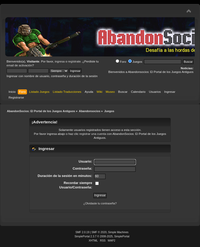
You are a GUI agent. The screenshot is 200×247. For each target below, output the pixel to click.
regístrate (74, 61)
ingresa (60, 61)
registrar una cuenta (92, 133)
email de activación (19, 65)
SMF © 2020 (99, 232)
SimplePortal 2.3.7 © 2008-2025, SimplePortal (102, 236)
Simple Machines (118, 232)
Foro (121, 61)
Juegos (135, 61)
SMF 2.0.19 (82, 232)
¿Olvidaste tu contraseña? (100, 203)
